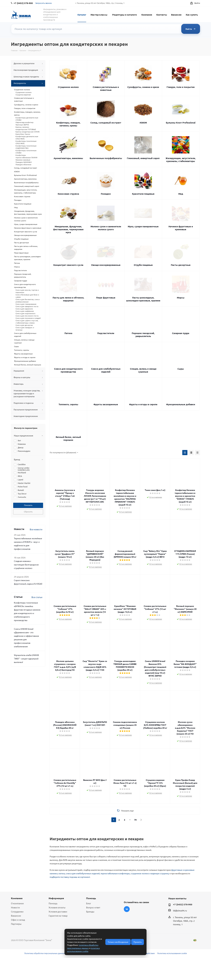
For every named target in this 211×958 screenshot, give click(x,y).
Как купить (192, 14)
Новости (15, 907)
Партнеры (16, 923)
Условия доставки (58, 911)
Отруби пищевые (143, 264)
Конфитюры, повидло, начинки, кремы (68, 124)
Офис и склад (18, 919)
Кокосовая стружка (68, 193)
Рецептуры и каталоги (124, 14)
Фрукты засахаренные (105, 404)
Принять (137, 942)
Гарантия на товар (58, 915)
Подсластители (105, 333)
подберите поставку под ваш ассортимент (70, 877)
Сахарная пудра (180, 333)
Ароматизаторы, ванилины (68, 158)
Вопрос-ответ (93, 907)
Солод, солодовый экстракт (105, 122)
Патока (68, 333)
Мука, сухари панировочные (143, 226)
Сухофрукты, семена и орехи (143, 87)
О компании (17, 903)
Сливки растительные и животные (106, 88)
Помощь (53, 903)
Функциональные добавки (180, 404)
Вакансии (176, 14)
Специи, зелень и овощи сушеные (143, 370)
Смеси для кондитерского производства (68, 370)
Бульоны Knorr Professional (180, 122)
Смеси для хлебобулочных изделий (105, 370)
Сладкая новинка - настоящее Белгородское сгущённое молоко (26, 564)
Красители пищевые (143, 193)
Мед (180, 193)
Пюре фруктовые (105, 297)
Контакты (161, 14)
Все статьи (37, 597)
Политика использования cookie (172, 953)
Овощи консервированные (105, 264)
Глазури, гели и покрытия (181, 87)
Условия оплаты (57, 907)
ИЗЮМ (143, 122)
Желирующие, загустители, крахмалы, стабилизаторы (181, 160)
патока (61, 873)
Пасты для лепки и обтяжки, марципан (68, 299)
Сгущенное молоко (68, 87)
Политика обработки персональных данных (44, 953)
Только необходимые (118, 942)
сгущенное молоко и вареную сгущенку (150, 873)
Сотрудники (17, 911)
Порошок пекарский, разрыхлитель (143, 335)
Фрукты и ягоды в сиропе (143, 404)
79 (135, 819)
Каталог (82, 14)
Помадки (106, 193)
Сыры (180, 368)
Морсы (180, 297)
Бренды (90, 911)
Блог (88, 903)
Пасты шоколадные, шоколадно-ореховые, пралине (143, 299)
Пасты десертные (180, 264)
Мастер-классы (99, 14)
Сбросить (28, 511)
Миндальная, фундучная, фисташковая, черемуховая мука (68, 229)
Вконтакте (127, 909)
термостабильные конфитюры (115, 873)
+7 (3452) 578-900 (182, 904)
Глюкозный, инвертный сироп (143, 158)
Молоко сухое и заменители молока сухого (106, 228)
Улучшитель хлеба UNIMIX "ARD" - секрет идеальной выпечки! (26, 658)
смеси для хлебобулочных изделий (83, 873)
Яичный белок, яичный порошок (68, 438)
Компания (146, 14)
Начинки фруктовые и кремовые (181, 228)
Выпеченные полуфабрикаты (106, 158)
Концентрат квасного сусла (68, 264)
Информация (56, 898)
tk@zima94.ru (180, 910)
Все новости (36, 529)
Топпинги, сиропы (68, 404)
